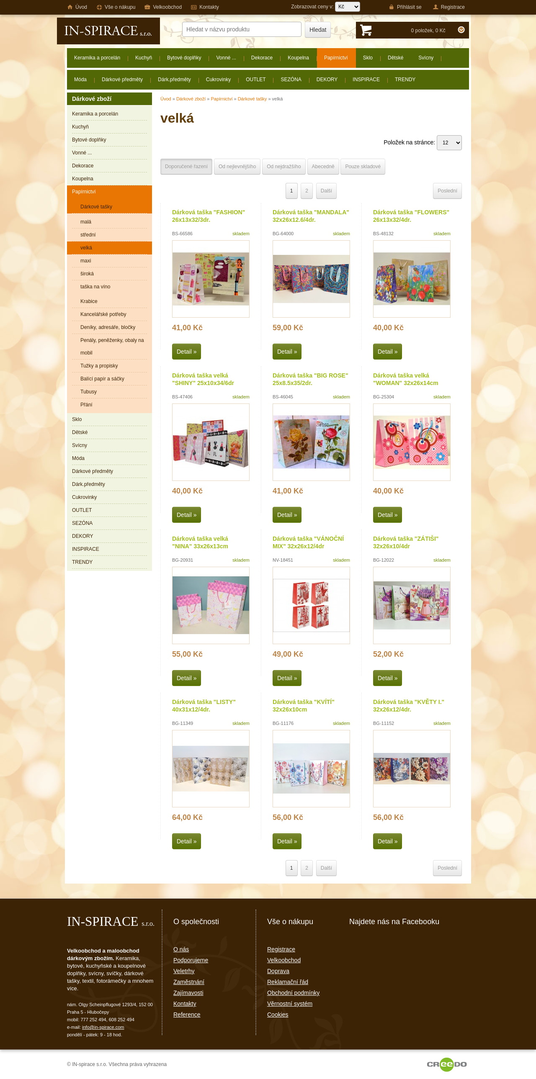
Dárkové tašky (252, 98)
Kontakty (184, 1003)
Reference (187, 1014)
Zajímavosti (188, 992)
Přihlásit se (405, 7)
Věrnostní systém (289, 1003)
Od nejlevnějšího (237, 167)
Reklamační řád (287, 982)
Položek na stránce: (423, 142)
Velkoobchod (284, 960)
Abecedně (323, 167)
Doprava (278, 971)
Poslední (447, 191)
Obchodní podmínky (293, 992)
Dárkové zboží (191, 98)
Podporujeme (190, 960)
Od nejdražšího (284, 167)
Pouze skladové (363, 167)
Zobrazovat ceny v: (325, 7)
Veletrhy (184, 971)
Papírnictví (221, 98)
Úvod (165, 98)
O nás (181, 949)
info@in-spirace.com (103, 1027)
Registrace (281, 949)
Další (326, 191)
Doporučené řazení (186, 167)
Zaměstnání (188, 982)
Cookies (278, 1014)
